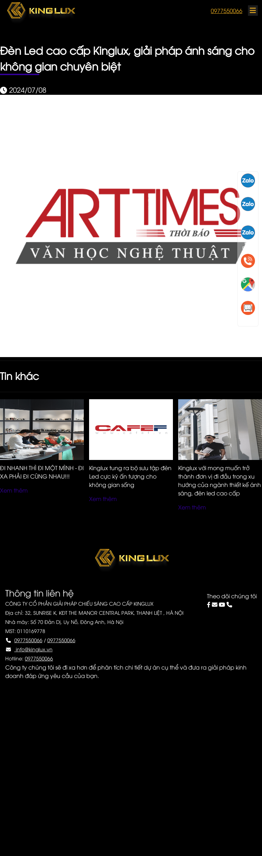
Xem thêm (14, 490)
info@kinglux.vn (33, 649)
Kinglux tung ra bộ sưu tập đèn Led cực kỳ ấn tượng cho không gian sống (130, 476)
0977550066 (226, 10)
